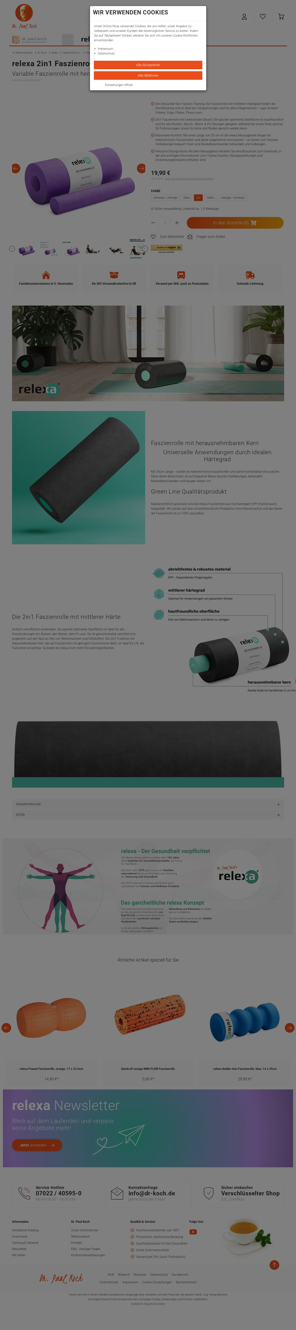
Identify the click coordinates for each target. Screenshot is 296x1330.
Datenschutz (106, 53)
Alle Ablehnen (148, 75)
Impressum (105, 49)
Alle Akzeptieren (148, 65)
